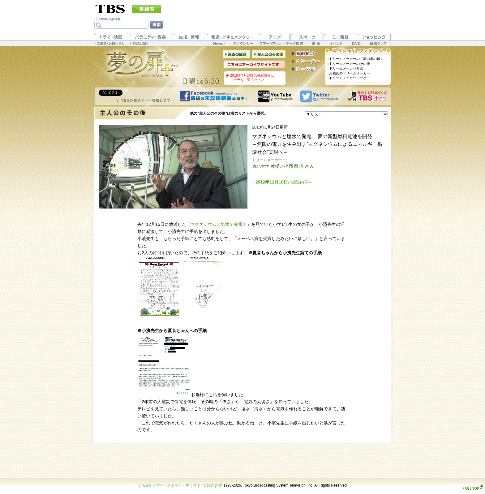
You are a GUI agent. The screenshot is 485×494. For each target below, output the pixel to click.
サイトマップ (185, 485)
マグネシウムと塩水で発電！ (219, 224)
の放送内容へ (283, 182)
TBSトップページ (155, 485)
